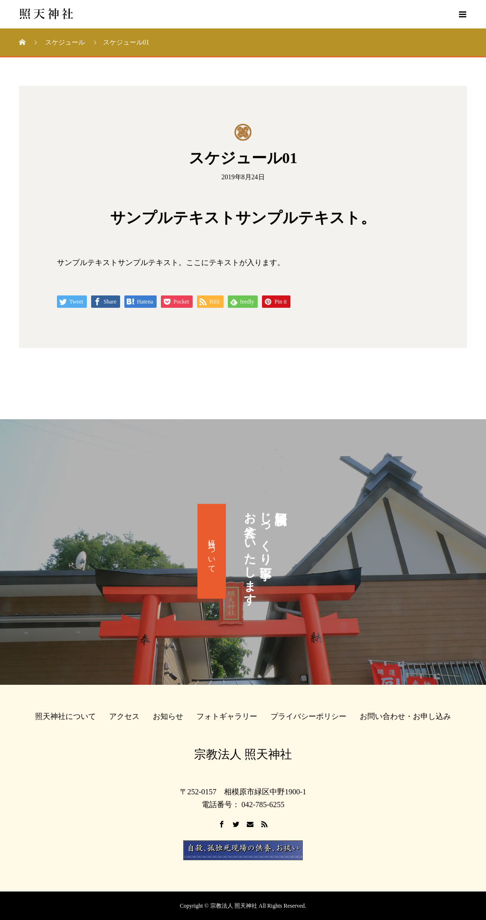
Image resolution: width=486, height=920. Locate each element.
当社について (212, 551)
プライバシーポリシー (308, 716)
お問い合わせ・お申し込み (405, 716)
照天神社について (65, 716)
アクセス (124, 716)
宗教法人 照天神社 (243, 754)
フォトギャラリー (226, 716)
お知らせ (168, 716)
